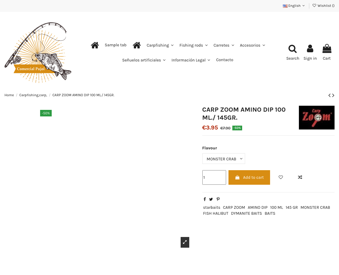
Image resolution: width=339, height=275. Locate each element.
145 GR (292, 207)
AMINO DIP (258, 207)
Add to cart (249, 177)
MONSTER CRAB (315, 207)
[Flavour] (223, 158)
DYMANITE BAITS (246, 213)
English (294, 6)
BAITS (270, 213)
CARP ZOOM (234, 207)
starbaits (211, 207)
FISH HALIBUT (215, 213)
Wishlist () (323, 6)
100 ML (276, 207)
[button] (116, 45)
